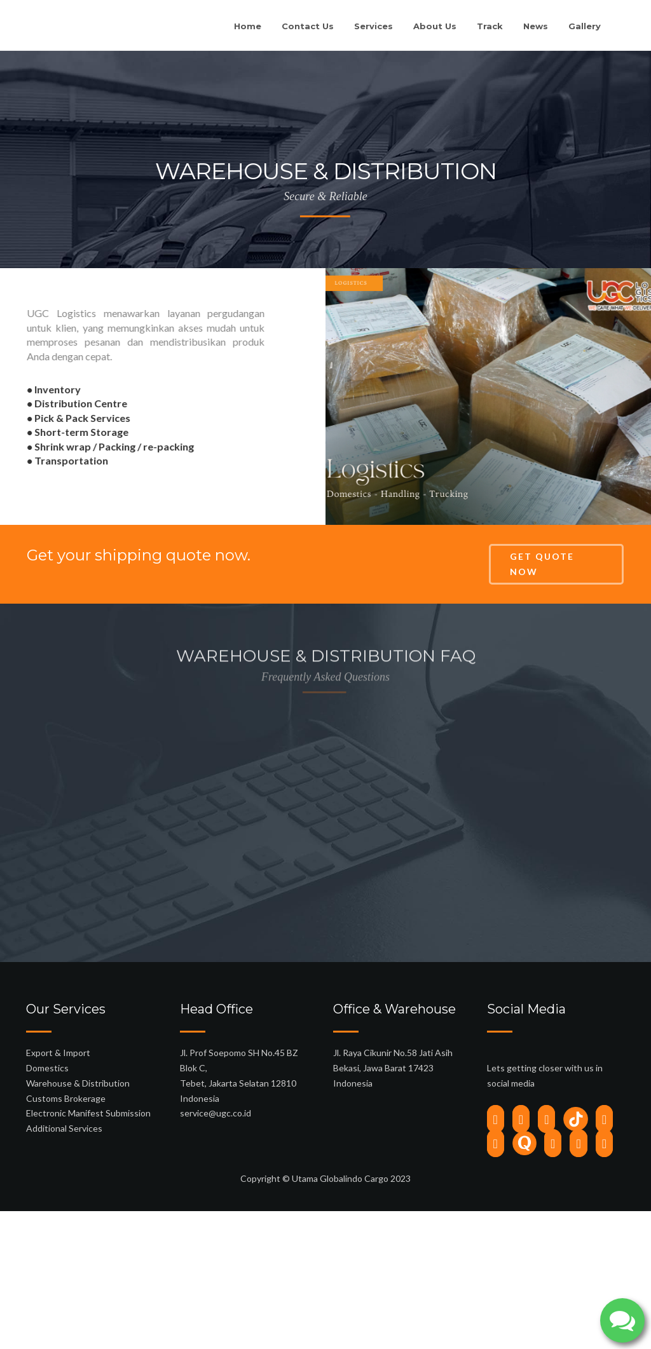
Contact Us (308, 26)
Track (490, 26)
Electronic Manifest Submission (88, 1198)
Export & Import (58, 1137)
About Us (434, 26)
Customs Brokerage (66, 1182)
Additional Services (64, 1213)
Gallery (584, 26)
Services (373, 26)
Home (247, 26)
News (535, 26)
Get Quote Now (542, 564)
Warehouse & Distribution (78, 1168)
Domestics (47, 1153)
